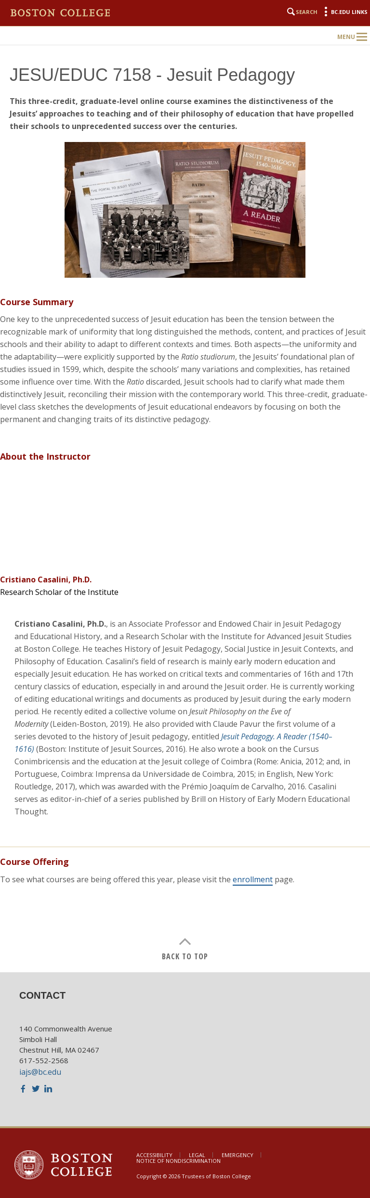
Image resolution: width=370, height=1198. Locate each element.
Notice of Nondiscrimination (178, 1160)
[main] (185, 506)
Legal (197, 1155)
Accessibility (154, 1155)
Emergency (237, 1155)
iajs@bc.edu (40, 1072)
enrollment (253, 879)
